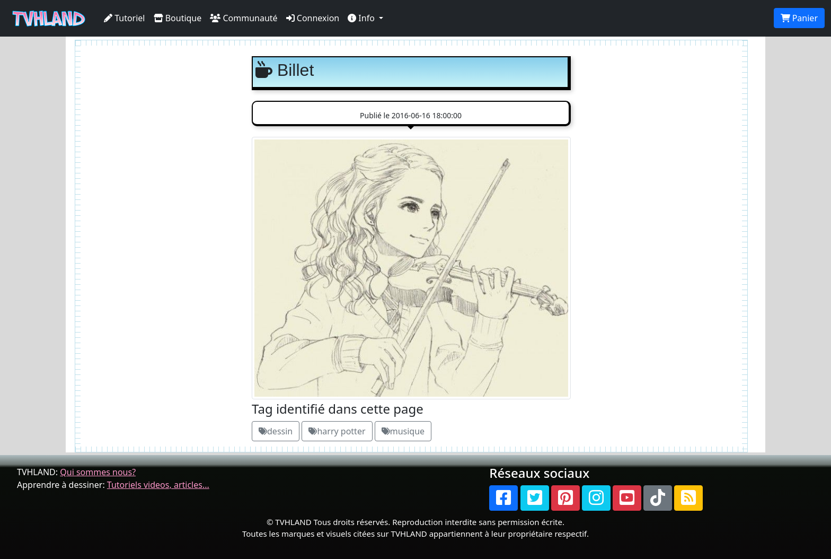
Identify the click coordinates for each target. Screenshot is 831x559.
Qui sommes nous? (98, 472)
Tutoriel (124, 18)
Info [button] (362, 18)
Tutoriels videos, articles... (158, 485)
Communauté (243, 18)
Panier (799, 18)
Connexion (313, 18)
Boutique (178, 18)
